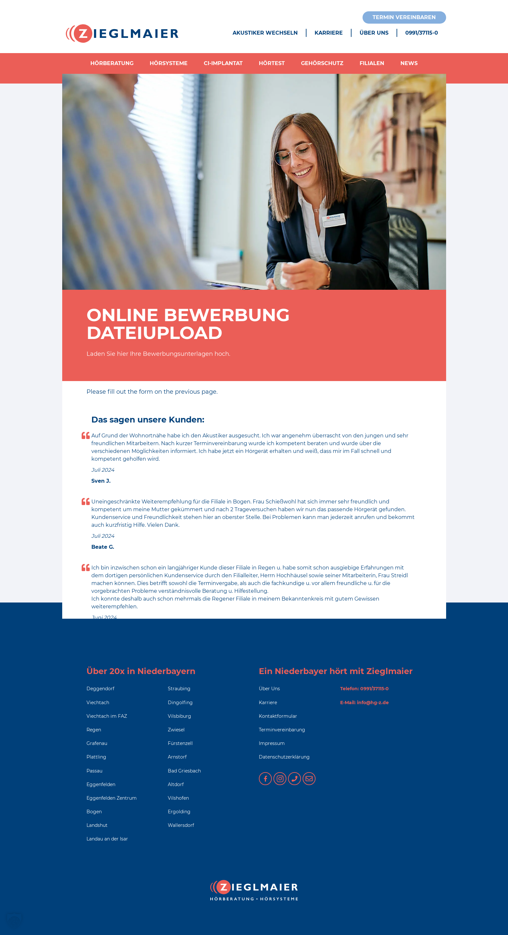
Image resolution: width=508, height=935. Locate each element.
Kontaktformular (278, 716)
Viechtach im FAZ (107, 716)
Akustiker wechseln (265, 33)
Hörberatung (111, 63)
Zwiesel (176, 730)
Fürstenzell (180, 743)
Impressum (272, 743)
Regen (94, 730)
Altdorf (176, 784)
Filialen (372, 63)
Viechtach (98, 702)
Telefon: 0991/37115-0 (364, 689)
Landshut (97, 825)
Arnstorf (177, 757)
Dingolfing (180, 702)
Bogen (94, 812)
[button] (14, 921)
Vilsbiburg (179, 716)
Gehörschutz (322, 63)
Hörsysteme (169, 63)
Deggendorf (100, 689)
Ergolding (179, 812)
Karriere (329, 33)
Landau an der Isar (107, 839)
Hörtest (272, 63)
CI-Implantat (223, 63)
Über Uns (374, 33)
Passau (94, 771)
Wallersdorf (181, 825)
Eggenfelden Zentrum (112, 798)
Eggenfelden (101, 784)
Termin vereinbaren (404, 17)
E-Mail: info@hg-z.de (364, 702)
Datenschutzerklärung (284, 757)
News (409, 63)
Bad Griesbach (184, 771)
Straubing (179, 689)
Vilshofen (178, 798)
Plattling (96, 757)
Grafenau (97, 743)
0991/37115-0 (421, 33)
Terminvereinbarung (282, 730)
